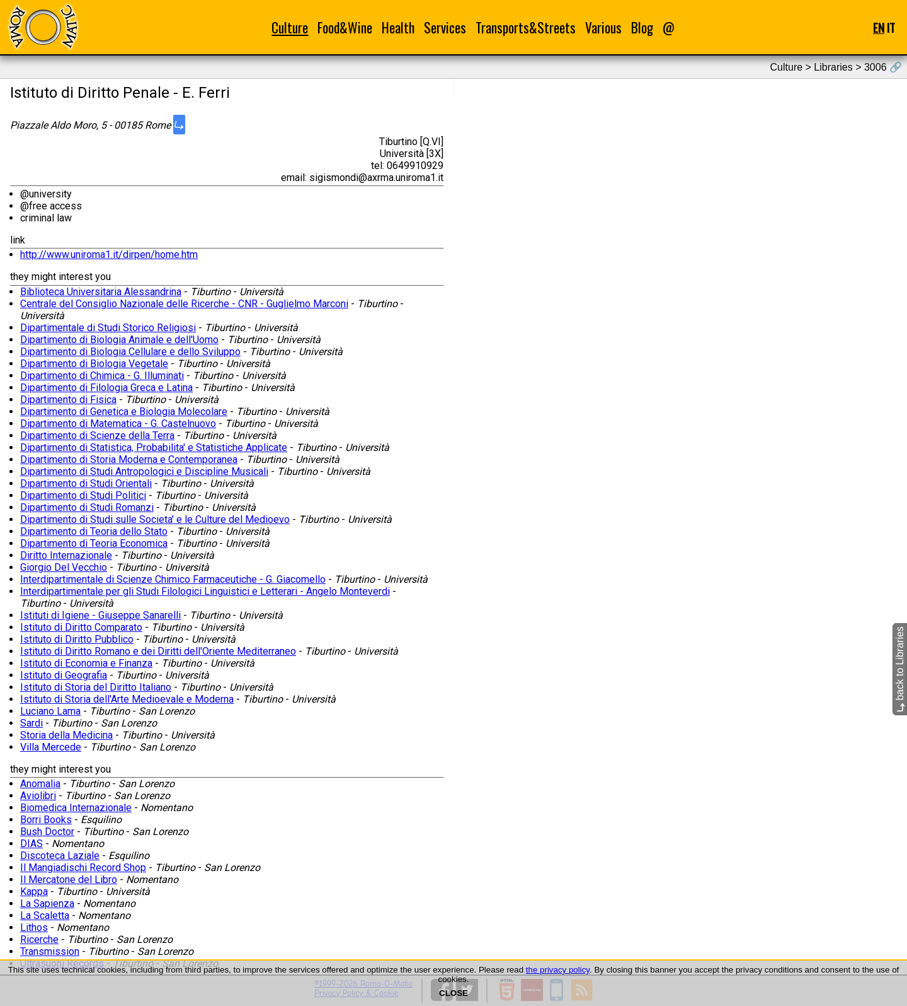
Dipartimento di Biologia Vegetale (94, 364)
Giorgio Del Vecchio (63, 567)
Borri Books (46, 820)
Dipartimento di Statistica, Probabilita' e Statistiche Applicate (153, 447)
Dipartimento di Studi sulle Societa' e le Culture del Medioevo (155, 519)
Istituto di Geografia (63, 675)
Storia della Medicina (66, 735)
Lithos (34, 927)
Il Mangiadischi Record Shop (83, 868)
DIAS (31, 844)
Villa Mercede (50, 747)
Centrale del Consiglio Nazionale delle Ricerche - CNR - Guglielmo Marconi (184, 304)
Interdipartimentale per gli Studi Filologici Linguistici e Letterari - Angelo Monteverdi (205, 591)
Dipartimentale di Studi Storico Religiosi (108, 328)
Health (398, 27)
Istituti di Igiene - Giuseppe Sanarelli (100, 615)
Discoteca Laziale (60, 856)
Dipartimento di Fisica (68, 400)
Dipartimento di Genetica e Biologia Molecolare (123, 412)
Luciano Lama (50, 711)
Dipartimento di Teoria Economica (94, 543)
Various (603, 27)
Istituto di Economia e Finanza (86, 663)
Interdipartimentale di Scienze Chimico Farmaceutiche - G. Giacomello (173, 579)
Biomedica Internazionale (76, 808)
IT (891, 27)
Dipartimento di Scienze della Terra (97, 436)
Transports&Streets (526, 27)
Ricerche (39, 939)
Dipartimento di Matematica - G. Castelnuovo (118, 424)
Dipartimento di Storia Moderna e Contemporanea (128, 459)
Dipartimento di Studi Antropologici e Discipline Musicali (144, 471)
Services (445, 27)
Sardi (31, 723)
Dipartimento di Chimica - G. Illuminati (102, 376)
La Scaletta (44, 915)
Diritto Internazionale (66, 555)
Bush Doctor (47, 832)
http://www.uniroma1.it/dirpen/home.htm (109, 254)
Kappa (34, 892)
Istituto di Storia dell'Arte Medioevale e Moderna (127, 699)
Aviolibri (38, 796)
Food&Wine (344, 27)
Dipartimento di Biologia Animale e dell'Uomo (119, 340)
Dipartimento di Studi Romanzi (87, 507)
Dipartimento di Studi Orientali (86, 483)
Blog (642, 27)
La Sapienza (47, 903)
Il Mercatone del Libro (68, 880)
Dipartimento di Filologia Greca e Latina (106, 388)
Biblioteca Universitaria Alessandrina (100, 292)
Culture (289, 27)
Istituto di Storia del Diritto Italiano (95, 687)
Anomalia (40, 784)
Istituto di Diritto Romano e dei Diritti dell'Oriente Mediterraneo (158, 651)
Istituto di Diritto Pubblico (77, 639)
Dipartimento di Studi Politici (83, 495)
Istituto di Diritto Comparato (81, 627)
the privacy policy (558, 969)
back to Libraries (899, 669)
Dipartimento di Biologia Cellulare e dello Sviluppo (130, 352)
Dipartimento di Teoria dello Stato (94, 531)
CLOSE (453, 993)
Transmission (49, 951)
